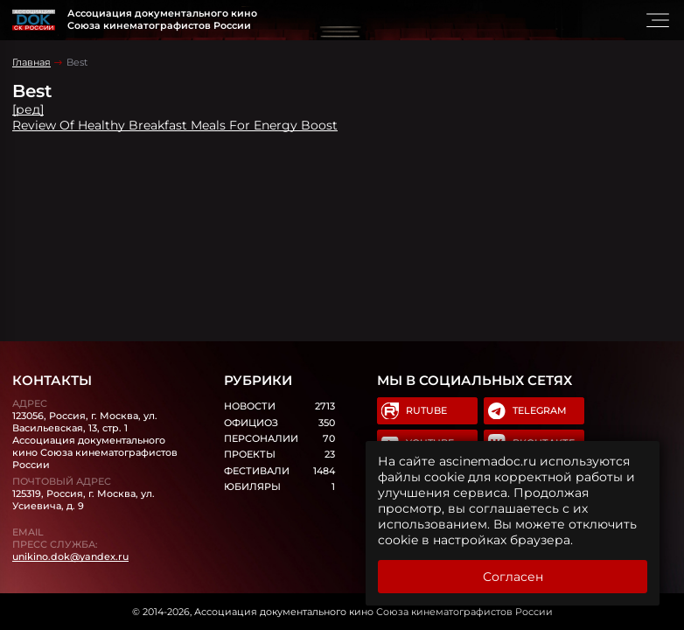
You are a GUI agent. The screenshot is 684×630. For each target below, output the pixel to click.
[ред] (28, 109)
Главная (31, 62)
